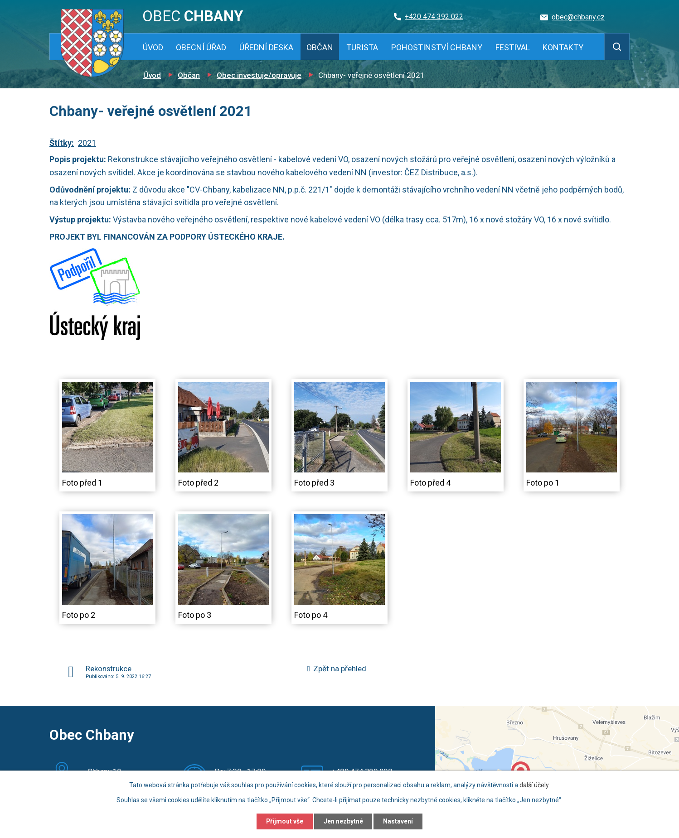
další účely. (534, 785)
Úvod (153, 47)
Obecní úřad (201, 47)
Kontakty (563, 47)
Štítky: (61, 143)
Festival (512, 47)
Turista (362, 47)
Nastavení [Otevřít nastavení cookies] (398, 821)
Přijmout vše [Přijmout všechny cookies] (284, 821)
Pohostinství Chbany (436, 47)
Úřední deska (266, 47)
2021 (87, 143)
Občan (319, 47)
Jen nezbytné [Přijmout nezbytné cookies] (343, 821)
